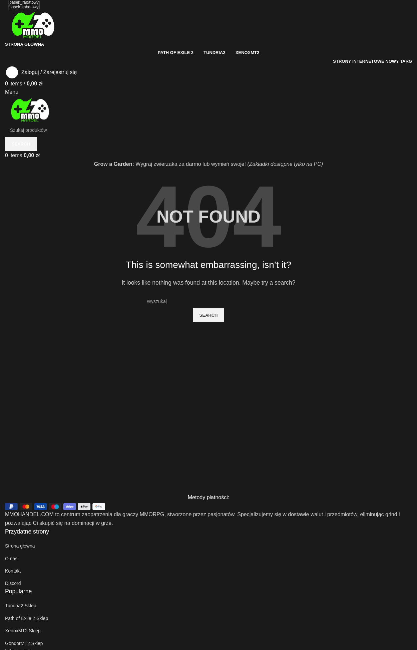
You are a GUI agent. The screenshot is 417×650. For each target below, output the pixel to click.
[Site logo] (33, 24)
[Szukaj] (208, 301)
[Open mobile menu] (11, 92)
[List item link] (208, 546)
